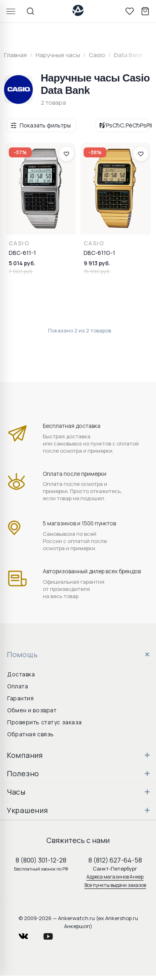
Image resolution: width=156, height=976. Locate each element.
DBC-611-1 (22, 252)
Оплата (17, 686)
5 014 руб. (22, 263)
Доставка (21, 674)
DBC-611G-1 (99, 252)
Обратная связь (30, 734)
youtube (52, 934)
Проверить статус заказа (44, 722)
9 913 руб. (97, 263)
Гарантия (20, 698)
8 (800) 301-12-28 (41, 860)
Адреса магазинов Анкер (115, 876)
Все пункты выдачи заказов (115, 885)
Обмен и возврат (31, 710)
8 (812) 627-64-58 (115, 860)
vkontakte (28, 934)
